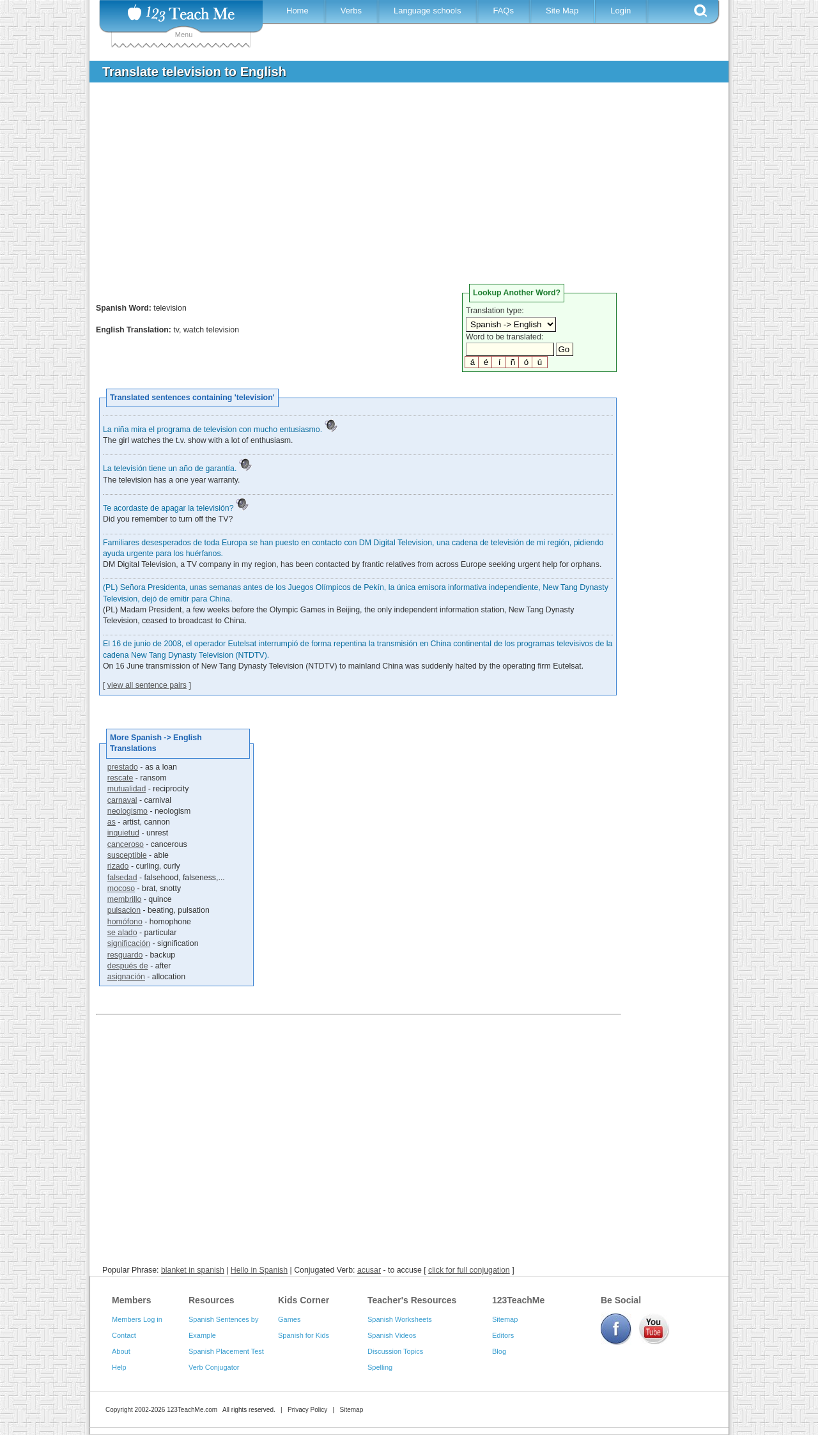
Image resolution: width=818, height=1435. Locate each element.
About (121, 1351)
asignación (126, 976)
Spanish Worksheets (399, 1319)
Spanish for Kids (303, 1335)
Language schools (427, 10)
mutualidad (126, 788)
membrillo (124, 899)
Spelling (379, 1367)
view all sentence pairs (147, 685)
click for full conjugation (469, 1270)
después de (127, 965)
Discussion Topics (395, 1351)
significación (128, 943)
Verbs (351, 10)
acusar (369, 1270)
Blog (499, 1351)
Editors (503, 1335)
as (111, 822)
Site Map (562, 10)
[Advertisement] (399, 187)
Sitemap (505, 1319)
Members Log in (137, 1319)
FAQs (503, 10)
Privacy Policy (307, 1409)
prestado (122, 767)
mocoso (121, 888)
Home (297, 10)
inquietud (123, 832)
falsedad (122, 877)
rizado (118, 866)
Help (119, 1367)
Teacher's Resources (411, 1300)
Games (289, 1319)
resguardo (125, 954)
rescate (120, 777)
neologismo (127, 811)
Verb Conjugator (214, 1367)
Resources (212, 1300)
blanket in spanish (192, 1270)
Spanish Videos (391, 1335)
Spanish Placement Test (226, 1351)
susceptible (127, 855)
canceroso (125, 844)
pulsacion (124, 910)
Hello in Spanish (259, 1270)
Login (620, 10)
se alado (122, 932)
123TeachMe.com (192, 1409)
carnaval (122, 800)
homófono (125, 921)
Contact (124, 1335)
